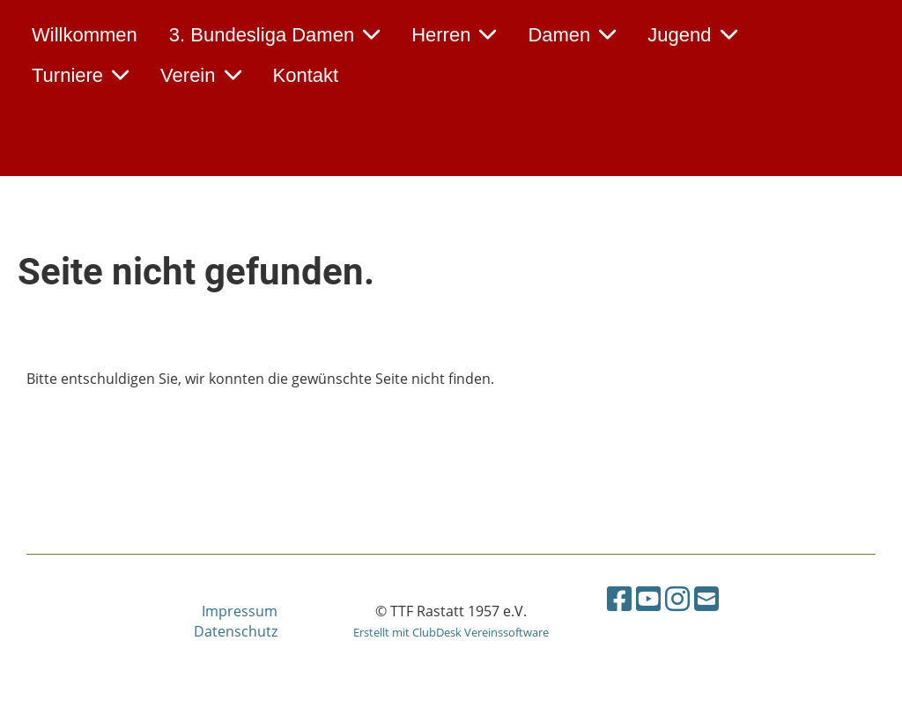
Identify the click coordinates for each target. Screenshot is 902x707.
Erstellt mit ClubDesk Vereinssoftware (451, 632)
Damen (572, 35)
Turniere (80, 75)
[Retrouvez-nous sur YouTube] (648, 598)
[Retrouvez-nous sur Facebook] (619, 598)
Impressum (239, 611)
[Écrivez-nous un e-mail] (706, 598)
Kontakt (306, 75)
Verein (200, 75)
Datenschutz (235, 631)
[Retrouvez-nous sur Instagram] (677, 598)
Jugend (691, 35)
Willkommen (84, 35)
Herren (453, 35)
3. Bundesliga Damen (274, 35)
